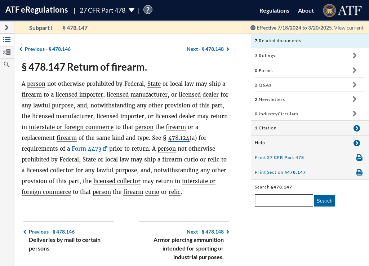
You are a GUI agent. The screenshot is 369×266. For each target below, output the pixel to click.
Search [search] (324, 201)
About (306, 10)
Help (260, 142)
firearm (32, 94)
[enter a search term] (284, 200)
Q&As (263, 85)
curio (191, 159)
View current (349, 28)
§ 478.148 (205, 49)
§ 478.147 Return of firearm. (84, 67)
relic (213, 159)
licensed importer (79, 94)
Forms (264, 70)
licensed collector (50, 170)
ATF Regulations (36, 9)
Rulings (265, 55)
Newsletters (270, 99)
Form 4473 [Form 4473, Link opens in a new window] (86, 148)
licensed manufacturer (137, 94)
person (36, 83)
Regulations (274, 10)
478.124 (179, 137)
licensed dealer (199, 94)
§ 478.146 (48, 49)
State (154, 83)
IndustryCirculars (276, 113)
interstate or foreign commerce (71, 127)
